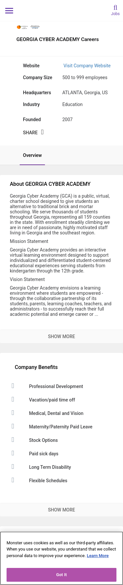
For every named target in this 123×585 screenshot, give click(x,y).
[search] (115, 9)
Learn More (98, 555)
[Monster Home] (61, 10)
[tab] (29, 155)
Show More (61, 336)
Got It (61, 574)
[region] (61, 558)
